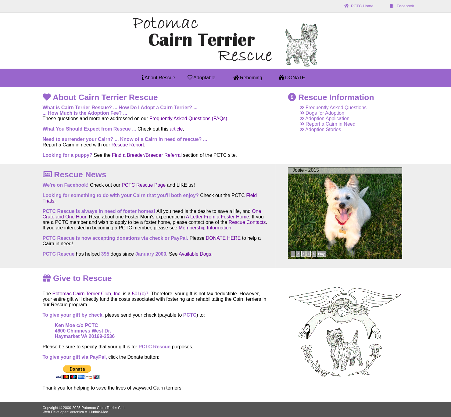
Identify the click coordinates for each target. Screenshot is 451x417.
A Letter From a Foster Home (217, 216)
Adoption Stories (317, 129)
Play (321, 254)
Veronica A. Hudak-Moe (89, 412)
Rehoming (247, 77)
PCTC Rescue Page (144, 185)
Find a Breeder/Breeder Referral (147, 155)
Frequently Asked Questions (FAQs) (188, 118)
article (176, 128)
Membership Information (205, 227)
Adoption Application (322, 118)
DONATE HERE (223, 238)
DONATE (292, 77)
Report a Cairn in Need (325, 124)
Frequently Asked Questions (330, 107)
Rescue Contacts (247, 222)
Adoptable (202, 77)
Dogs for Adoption (319, 113)
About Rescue (158, 77)
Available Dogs (195, 254)
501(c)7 (140, 293)
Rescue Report (127, 144)
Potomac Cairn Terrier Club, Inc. (87, 293)
